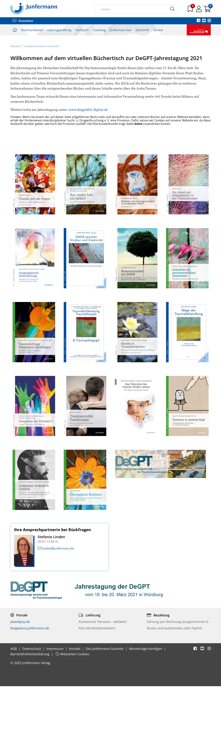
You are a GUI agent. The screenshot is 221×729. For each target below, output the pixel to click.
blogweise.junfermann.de (29, 671)
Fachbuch (82, 30)
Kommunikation (32, 30)
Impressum (55, 691)
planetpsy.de (20, 664)
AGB (14, 691)
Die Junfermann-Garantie (105, 691)
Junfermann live (120, 30)
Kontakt (75, 691)
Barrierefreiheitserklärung (30, 697)
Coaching (99, 30)
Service (158, 30)
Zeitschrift (142, 30)
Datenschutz (32, 691)
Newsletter (23, 21)
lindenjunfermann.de (56, 591)
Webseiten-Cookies (72, 697)
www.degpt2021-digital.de (88, 152)
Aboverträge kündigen (146, 691)
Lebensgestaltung (59, 30)
